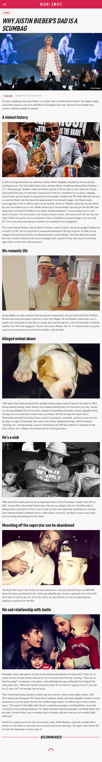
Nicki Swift (8, 96)
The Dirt (6, 12)
